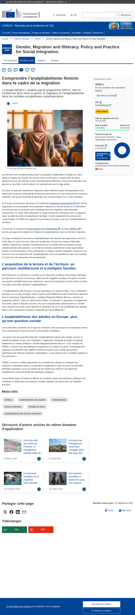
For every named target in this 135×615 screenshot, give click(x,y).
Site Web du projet (105, 96)
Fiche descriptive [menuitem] (10, 60)
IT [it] (27, 70)
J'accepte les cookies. (101, 604)
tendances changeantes (61, 203)
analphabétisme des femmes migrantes (22, 413)
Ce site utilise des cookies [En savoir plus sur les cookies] (18, 606)
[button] (74, 15)
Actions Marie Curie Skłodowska (42, 229)
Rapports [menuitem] (41, 60)
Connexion (59, 15)
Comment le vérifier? (56, 2)
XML (17, 529)
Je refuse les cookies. (101, 611)
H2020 (37, 39)
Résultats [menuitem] (55, 60)
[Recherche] (124, 15)
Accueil (6, 33)
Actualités (76, 33)
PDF (43, 529)
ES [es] (16, 70)
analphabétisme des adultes (32, 400)
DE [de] (4, 70)
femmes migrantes (13, 406)
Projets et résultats (41, 33)
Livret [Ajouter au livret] (109, 510)
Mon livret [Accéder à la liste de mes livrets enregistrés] (125, 510)
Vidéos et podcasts (61, 33)
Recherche (98, 33)
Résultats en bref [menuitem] (27, 60)
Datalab (87, 33)
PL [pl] (33, 70)
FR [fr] (21, 70)
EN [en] (10, 70)
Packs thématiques (21, 33)
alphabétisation (59, 400)
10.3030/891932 (102, 105)
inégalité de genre (36, 406)
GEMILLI (74, 229)
